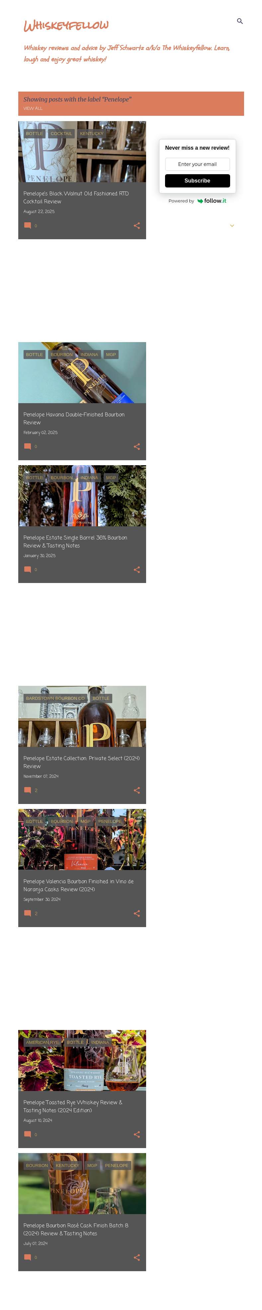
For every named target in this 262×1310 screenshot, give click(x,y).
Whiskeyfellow (66, 25)
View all (33, 109)
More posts (82, 1291)
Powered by (197, 200)
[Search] (240, 21)
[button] (137, 226)
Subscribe (197, 180)
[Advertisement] (79, 290)
